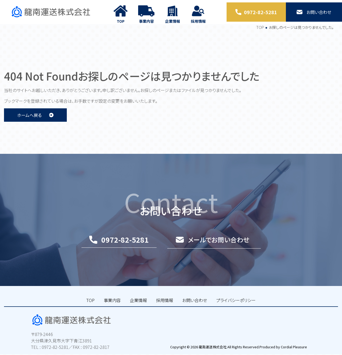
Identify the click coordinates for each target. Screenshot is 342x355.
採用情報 (164, 306)
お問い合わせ (194, 306)
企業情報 (138, 306)
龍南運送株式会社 (212, 347)
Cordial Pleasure (293, 347)
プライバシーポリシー (236, 306)
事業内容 (112, 306)
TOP (260, 33)
